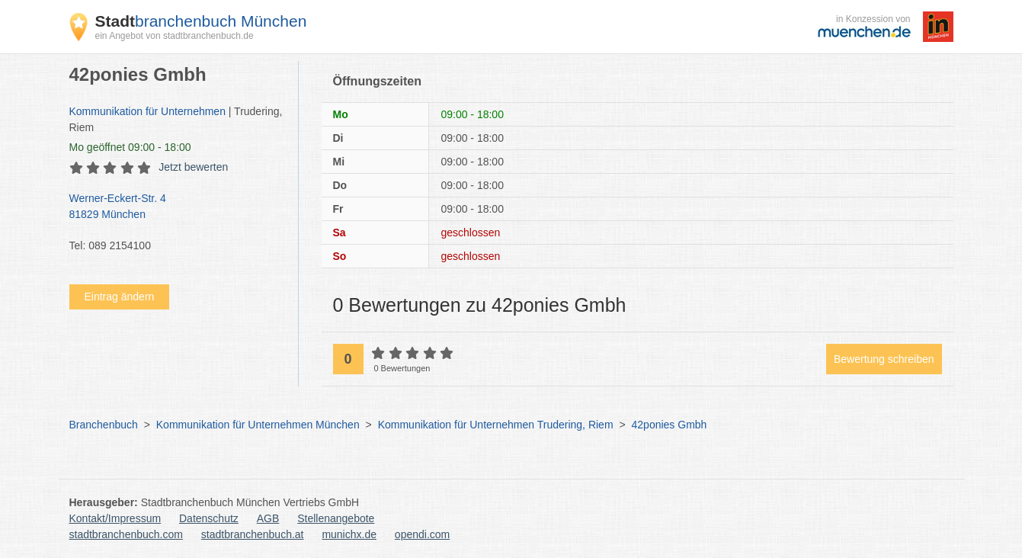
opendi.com (422, 534)
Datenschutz (209, 518)
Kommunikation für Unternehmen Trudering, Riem (496, 424)
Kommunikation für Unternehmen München (258, 424)
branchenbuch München (201, 21)
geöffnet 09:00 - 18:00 (130, 147)
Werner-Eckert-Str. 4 (176, 207)
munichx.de (349, 534)
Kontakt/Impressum (115, 518)
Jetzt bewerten (193, 167)
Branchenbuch (103, 424)
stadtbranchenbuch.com (126, 534)
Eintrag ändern (120, 296)
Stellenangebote (335, 518)
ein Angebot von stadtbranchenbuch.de (174, 35)
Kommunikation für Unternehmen (147, 111)
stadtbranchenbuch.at (252, 534)
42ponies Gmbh (669, 424)
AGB (268, 518)
